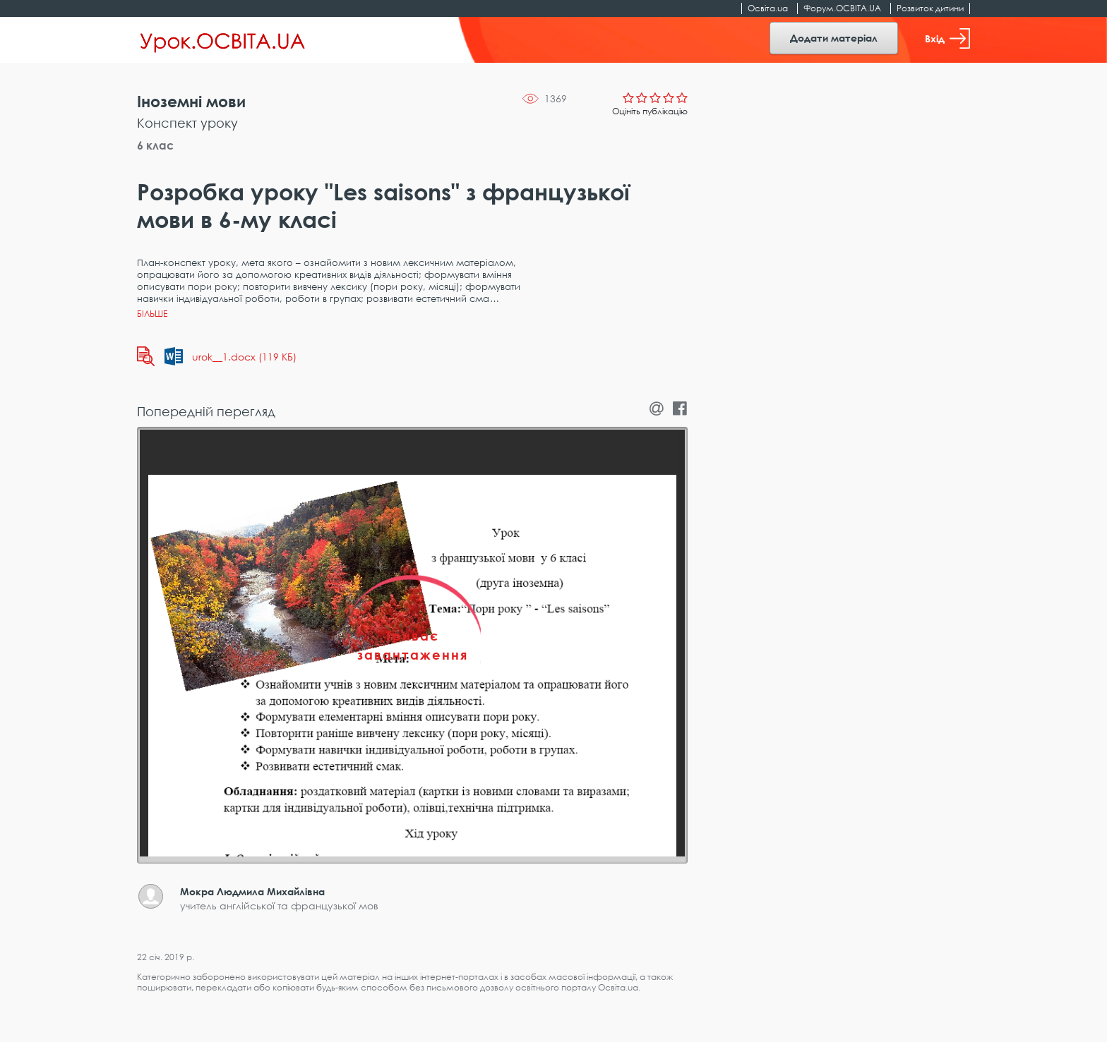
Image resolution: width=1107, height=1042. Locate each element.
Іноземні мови (191, 101)
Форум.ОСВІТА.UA (842, 8)
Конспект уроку (187, 123)
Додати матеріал (834, 38)
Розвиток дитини (930, 8)
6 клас (155, 145)
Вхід (947, 38)
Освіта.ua (768, 8)
